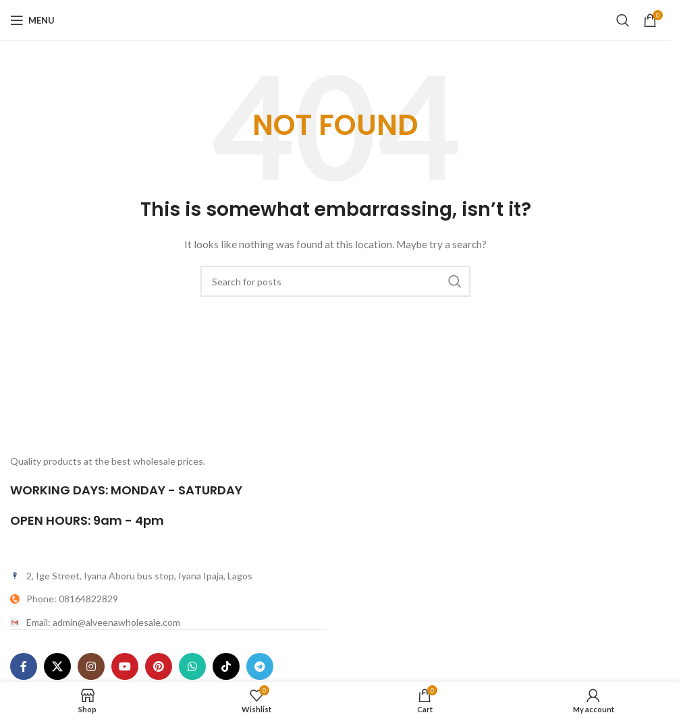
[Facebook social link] (23, 666)
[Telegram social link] (259, 666)
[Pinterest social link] (158, 666)
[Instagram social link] (91, 666)
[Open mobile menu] (32, 20)
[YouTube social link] (124, 666)
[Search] (622, 20)
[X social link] (57, 666)
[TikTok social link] (226, 666)
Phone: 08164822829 (72, 598)
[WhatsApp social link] (192, 666)
